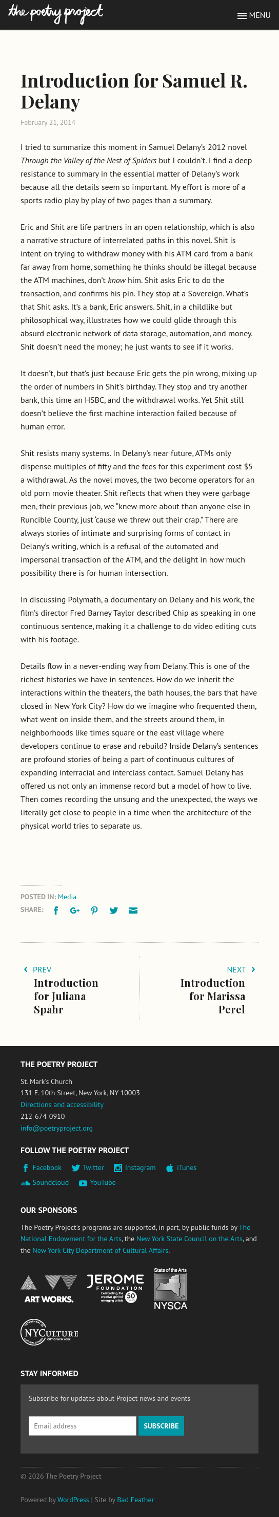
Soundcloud (51, 1182)
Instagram (140, 1167)
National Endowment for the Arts (49, 1289)
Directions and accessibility (62, 1104)
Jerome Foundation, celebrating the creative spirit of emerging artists (115, 1288)
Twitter (93, 1167)
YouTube (102, 1182)
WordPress (73, 1499)
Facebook (47, 1167)
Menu (260, 15)
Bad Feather (135, 1499)
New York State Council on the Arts (189, 1238)
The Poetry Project (56, 14)
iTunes (186, 1167)
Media (67, 896)
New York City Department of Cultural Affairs (100, 1250)
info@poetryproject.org (57, 1128)
